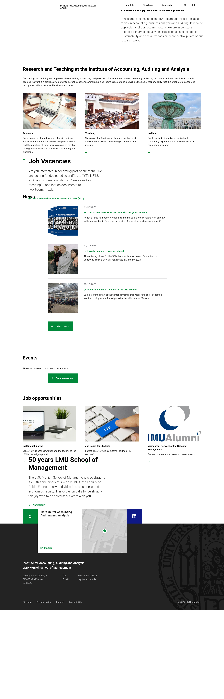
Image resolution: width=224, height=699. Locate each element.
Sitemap (27, 602)
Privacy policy (43, 602)
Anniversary (39, 505)
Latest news (62, 326)
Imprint (60, 602)
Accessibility (75, 602)
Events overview (64, 378)
